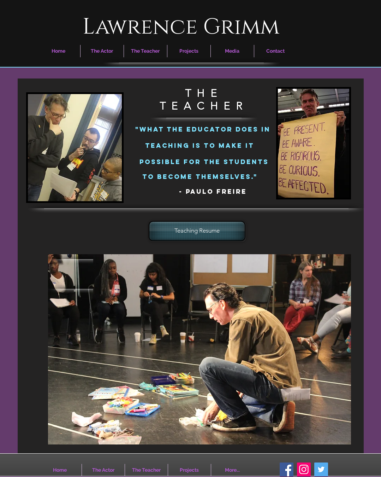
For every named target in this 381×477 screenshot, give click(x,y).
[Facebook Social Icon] (286, 469)
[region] (199, 349)
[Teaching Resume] (197, 231)
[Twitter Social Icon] (321, 469)
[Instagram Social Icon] (304, 469)
